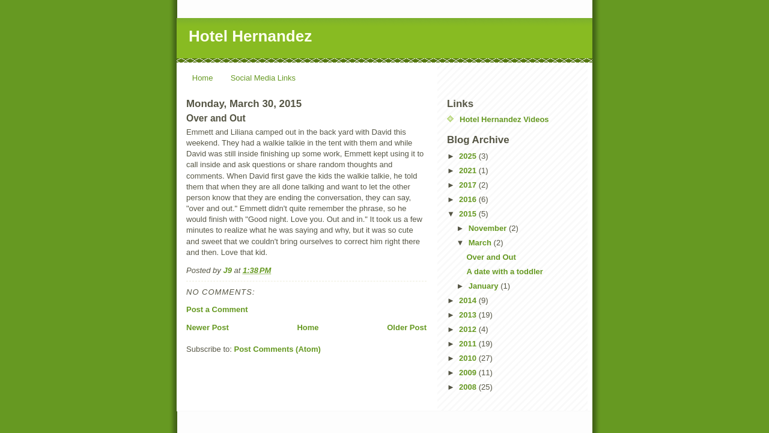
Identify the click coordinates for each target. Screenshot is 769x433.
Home (202, 77)
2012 (469, 329)
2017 (469, 184)
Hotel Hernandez (250, 36)
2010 (469, 358)
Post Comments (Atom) (277, 349)
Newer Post (207, 327)
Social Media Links (263, 77)
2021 (469, 170)
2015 (469, 213)
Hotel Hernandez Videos (504, 119)
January (484, 285)
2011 (469, 343)
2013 (469, 314)
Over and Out (490, 257)
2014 (469, 300)
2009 (469, 372)
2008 (469, 387)
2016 (469, 199)
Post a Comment (217, 309)
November (489, 228)
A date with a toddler (504, 271)
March (481, 242)
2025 (469, 156)
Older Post (407, 327)
